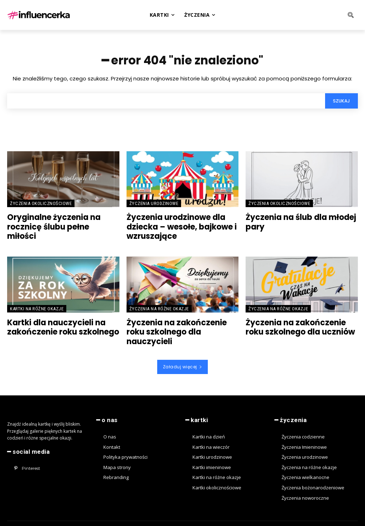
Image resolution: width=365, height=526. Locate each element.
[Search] (340, 102)
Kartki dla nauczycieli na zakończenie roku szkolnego (58, 326)
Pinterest (30, 455)
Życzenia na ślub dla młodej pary (297, 223)
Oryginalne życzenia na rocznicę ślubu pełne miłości (59, 223)
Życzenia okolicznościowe (41, 205)
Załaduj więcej (182, 355)
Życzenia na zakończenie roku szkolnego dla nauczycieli (182, 326)
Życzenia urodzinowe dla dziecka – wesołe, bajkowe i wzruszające (177, 227)
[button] (326, 14)
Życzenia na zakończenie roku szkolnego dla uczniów (301, 326)
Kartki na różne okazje (36, 308)
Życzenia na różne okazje (159, 308)
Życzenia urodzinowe (154, 205)
